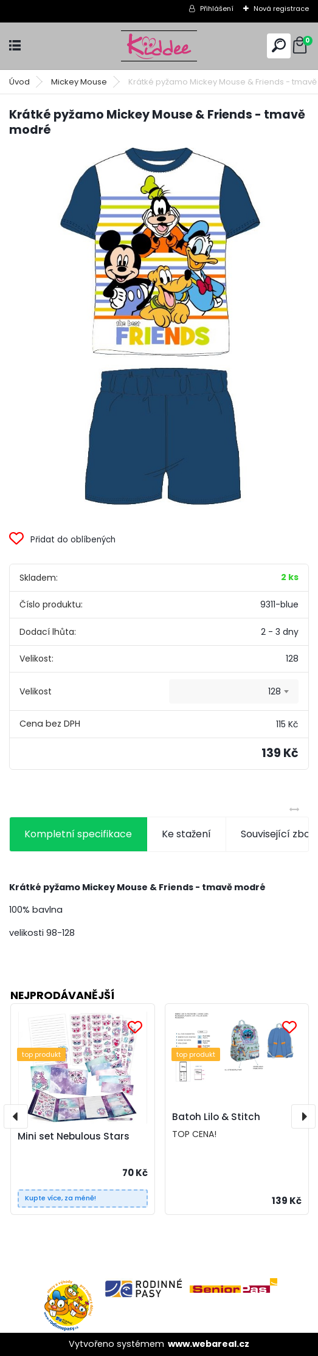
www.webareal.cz (208, 1344)
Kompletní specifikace (78, 834)
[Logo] (159, 45)
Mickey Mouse (79, 82)
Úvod (19, 82)
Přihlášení (216, 8)
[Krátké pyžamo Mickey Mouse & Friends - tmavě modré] (159, 330)
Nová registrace (281, 8)
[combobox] (234, 691)
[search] (279, 45)
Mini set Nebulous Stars (74, 1136)
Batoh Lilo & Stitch (216, 1116)
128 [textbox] (274, 691)
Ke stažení (186, 834)
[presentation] (16, 1116)
